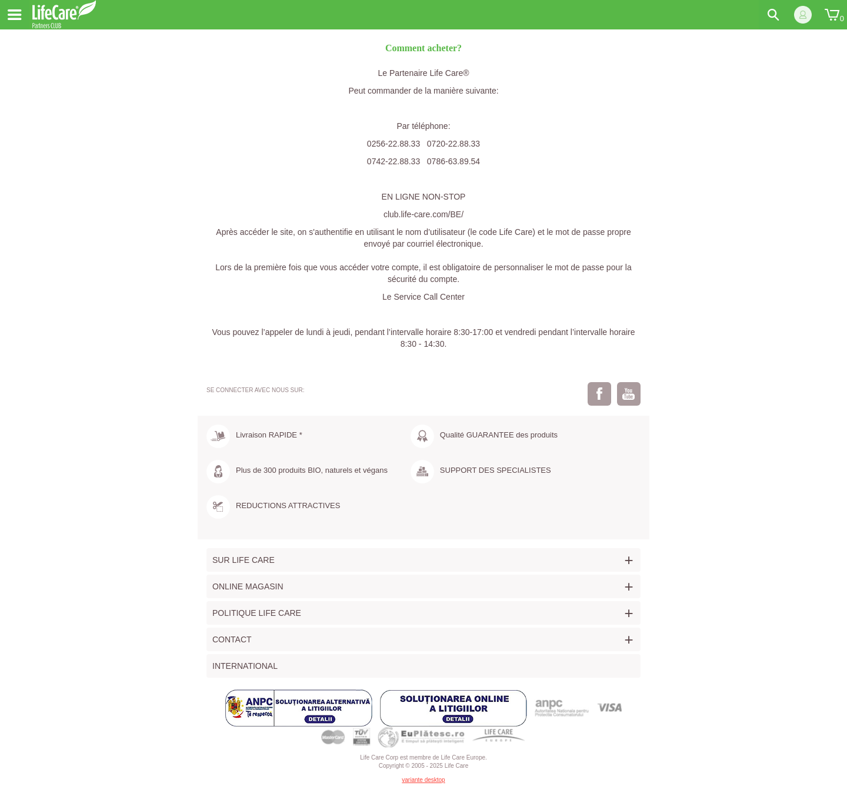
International (245, 666)
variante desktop (423, 780)
